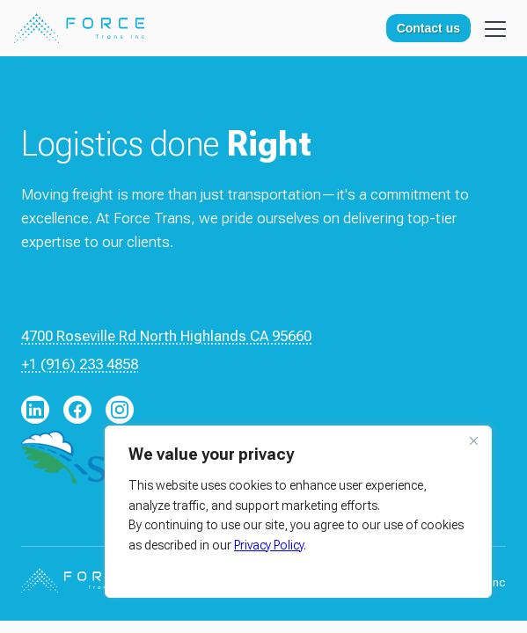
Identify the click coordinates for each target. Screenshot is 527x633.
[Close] (473, 440)
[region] (298, 512)
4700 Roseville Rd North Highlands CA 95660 (166, 336)
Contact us (428, 28)
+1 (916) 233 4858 (79, 364)
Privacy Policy (269, 545)
